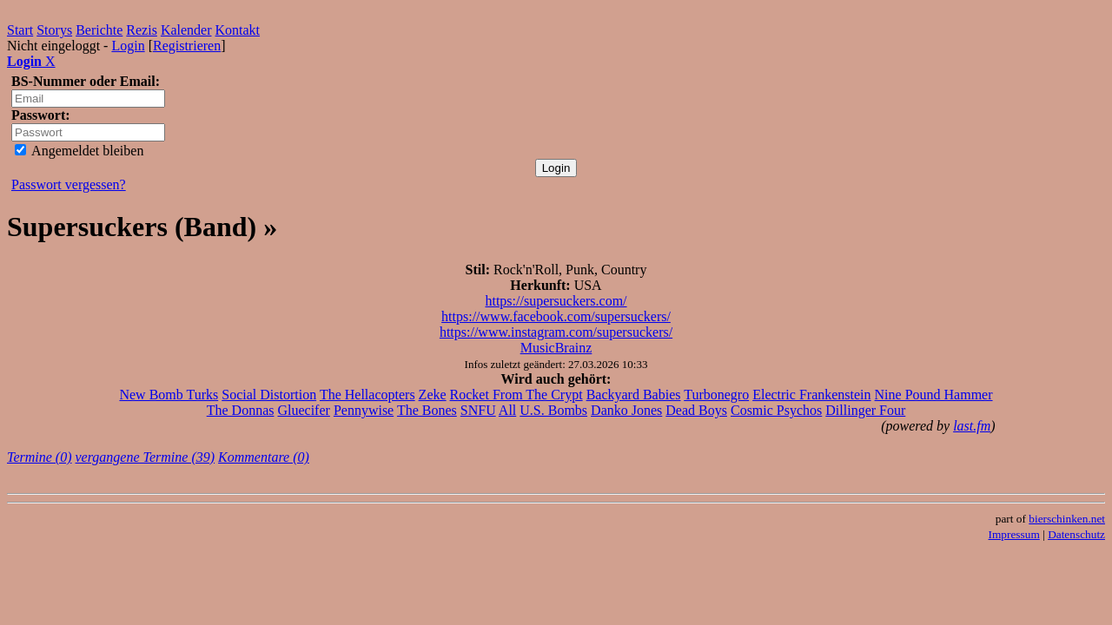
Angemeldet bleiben (79, 150)
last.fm (971, 425)
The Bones (427, 410)
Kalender (186, 30)
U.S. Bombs (553, 410)
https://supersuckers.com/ (555, 300)
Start (20, 30)
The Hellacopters (367, 394)
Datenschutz (1076, 534)
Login (127, 45)
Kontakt (238, 30)
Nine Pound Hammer (934, 394)
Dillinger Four (865, 410)
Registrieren (187, 45)
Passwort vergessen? (68, 184)
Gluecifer (303, 410)
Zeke (433, 394)
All (507, 410)
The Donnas (241, 410)
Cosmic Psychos (776, 410)
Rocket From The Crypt (516, 394)
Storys (54, 30)
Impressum (1014, 534)
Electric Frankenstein (811, 394)
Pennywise (364, 410)
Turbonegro (716, 394)
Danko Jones (626, 410)
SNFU (478, 410)
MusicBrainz (556, 347)
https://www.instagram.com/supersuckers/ (556, 332)
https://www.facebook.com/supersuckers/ (556, 316)
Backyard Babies (633, 394)
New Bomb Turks (168, 394)
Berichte (99, 30)
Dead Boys (696, 410)
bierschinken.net (1067, 518)
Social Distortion (269, 394)
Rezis (141, 30)
